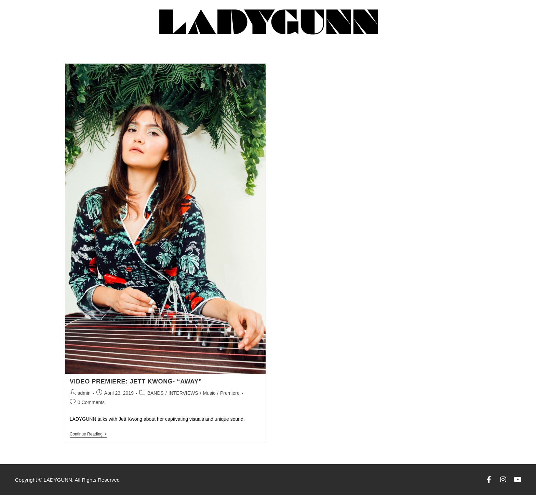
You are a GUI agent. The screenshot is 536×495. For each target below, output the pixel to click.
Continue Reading (88, 434)
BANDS (155, 393)
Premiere (230, 393)
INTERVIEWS (183, 393)
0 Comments (91, 402)
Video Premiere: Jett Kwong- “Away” (136, 381)
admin (84, 393)
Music (209, 393)
